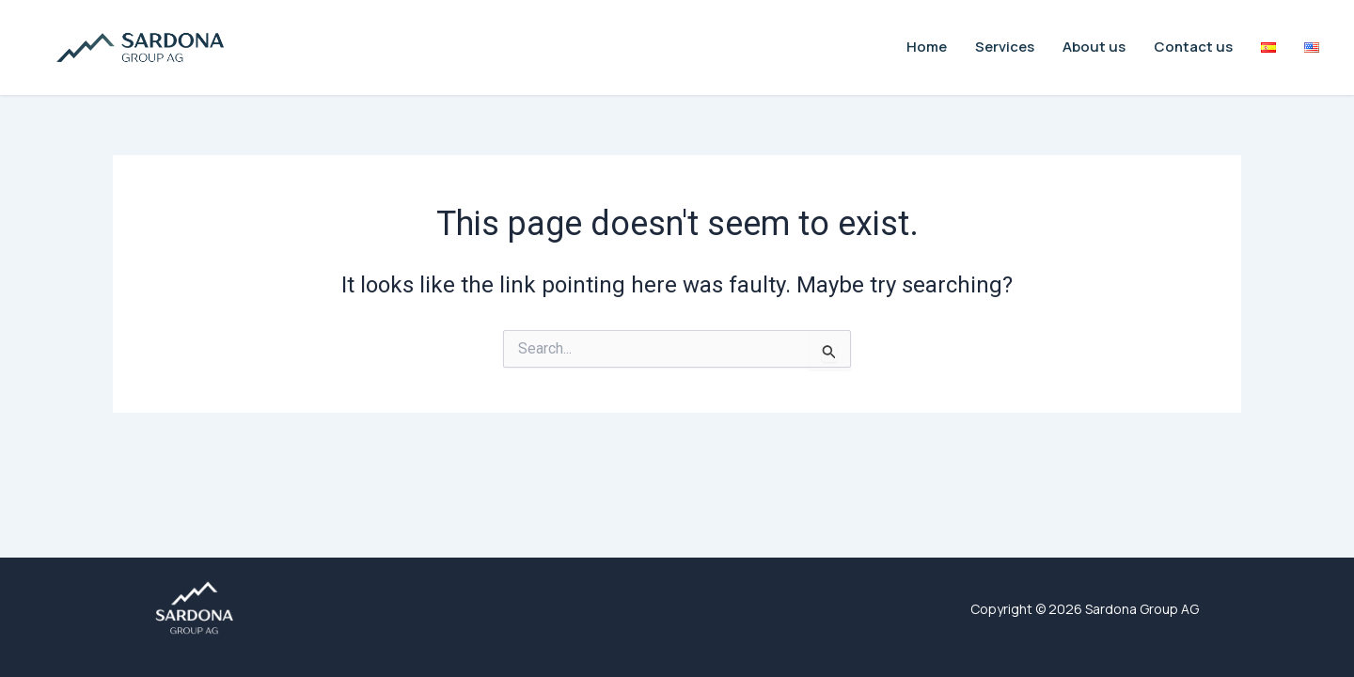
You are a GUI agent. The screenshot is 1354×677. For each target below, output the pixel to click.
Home (926, 46)
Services (1004, 46)
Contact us (1193, 46)
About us (1094, 46)
